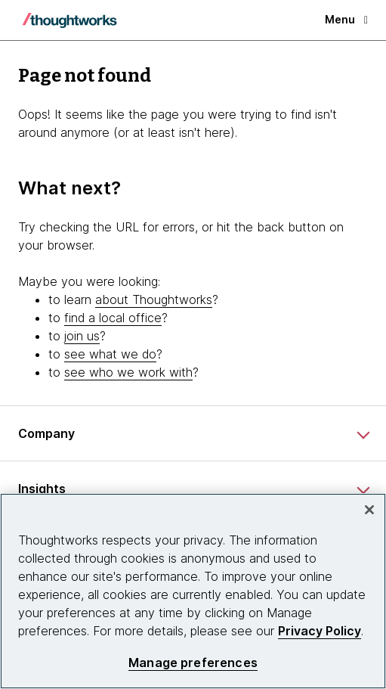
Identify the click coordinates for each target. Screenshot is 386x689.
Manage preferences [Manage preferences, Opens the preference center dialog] (193, 663)
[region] (193, 591)
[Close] (369, 509)
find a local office (113, 317)
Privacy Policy (319, 630)
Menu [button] (346, 19)
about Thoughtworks (153, 299)
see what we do (110, 354)
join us (82, 335)
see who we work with (128, 372)
